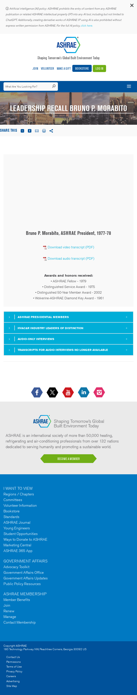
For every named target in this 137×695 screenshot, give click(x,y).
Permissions (13, 662)
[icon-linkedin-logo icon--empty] (84, 393)
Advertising (13, 681)
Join (35, 68)
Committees (12, 500)
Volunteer (47, 68)
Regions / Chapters (18, 494)
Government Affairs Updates (25, 578)
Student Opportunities (20, 534)
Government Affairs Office (23, 572)
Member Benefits (16, 599)
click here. (87, 25)
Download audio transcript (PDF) (71, 258)
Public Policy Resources (22, 584)
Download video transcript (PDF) (71, 247)
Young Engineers (16, 528)
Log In (99, 68)
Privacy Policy (14, 671)
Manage (9, 616)
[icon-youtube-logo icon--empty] (68, 393)
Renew (8, 611)
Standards (11, 517)
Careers (11, 676)
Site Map (11, 686)
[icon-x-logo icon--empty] (52, 393)
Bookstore (82, 68)
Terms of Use (14, 666)
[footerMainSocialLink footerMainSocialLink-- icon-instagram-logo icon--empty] (99, 393)
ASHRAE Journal (16, 522)
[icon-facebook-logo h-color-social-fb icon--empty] (37, 393)
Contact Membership (19, 622)
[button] (131, 6)
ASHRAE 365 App (17, 551)
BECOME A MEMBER (69, 459)
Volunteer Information (20, 505)
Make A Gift (64, 68)
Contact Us (13, 657)
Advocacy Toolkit (16, 567)
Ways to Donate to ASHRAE (25, 539)
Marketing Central (17, 545)
